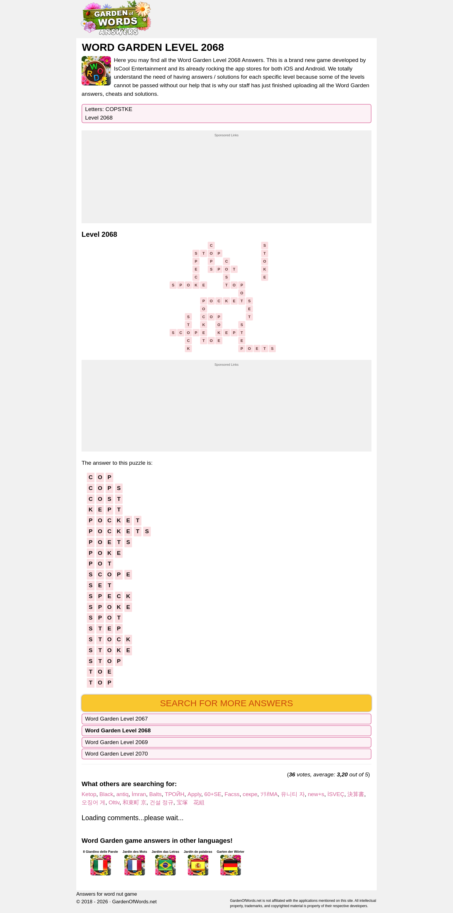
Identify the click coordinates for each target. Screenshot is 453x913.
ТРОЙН (175, 794)
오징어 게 (93, 802)
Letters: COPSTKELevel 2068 (108, 113)
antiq (122, 794)
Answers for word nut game (106, 894)
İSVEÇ (335, 794)
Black (106, 794)
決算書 (355, 794)
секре (250, 794)
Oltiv (114, 802)
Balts (155, 794)
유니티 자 (293, 794)
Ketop (89, 794)
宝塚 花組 (190, 802)
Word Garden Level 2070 (116, 754)
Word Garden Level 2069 (116, 742)
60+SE (212, 794)
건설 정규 (161, 802)
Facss (231, 794)
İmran (139, 794)
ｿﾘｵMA (269, 794)
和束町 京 (134, 802)
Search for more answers (226, 703)
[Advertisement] (226, 174)
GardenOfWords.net (134, 901)
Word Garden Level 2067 (116, 719)
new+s (316, 794)
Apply (194, 794)
